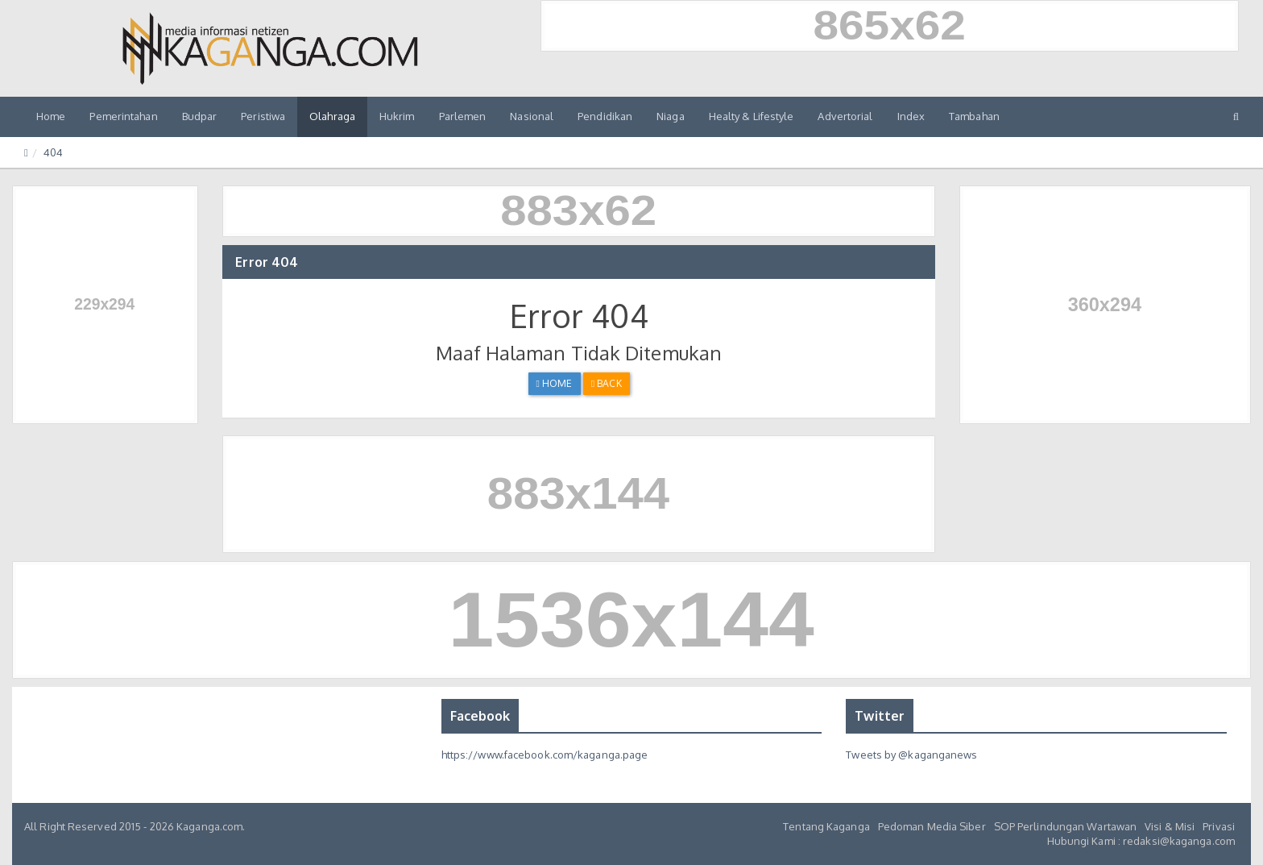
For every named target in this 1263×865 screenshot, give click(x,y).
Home (50, 116)
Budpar (199, 116)
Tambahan (974, 116)
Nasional (531, 116)
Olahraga (332, 116)
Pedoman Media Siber (932, 826)
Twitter (880, 716)
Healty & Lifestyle (751, 116)
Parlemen (463, 116)
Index (911, 116)
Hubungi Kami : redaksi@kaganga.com (1141, 840)
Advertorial (845, 116)
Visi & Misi (1170, 826)
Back (606, 383)
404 (53, 152)
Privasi (1219, 826)
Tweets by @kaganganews (911, 754)
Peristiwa (263, 116)
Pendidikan (605, 116)
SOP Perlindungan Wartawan (1065, 826)
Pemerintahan (123, 116)
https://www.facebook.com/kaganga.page (544, 754)
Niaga (670, 116)
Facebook (480, 716)
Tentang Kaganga (826, 826)
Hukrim (397, 116)
